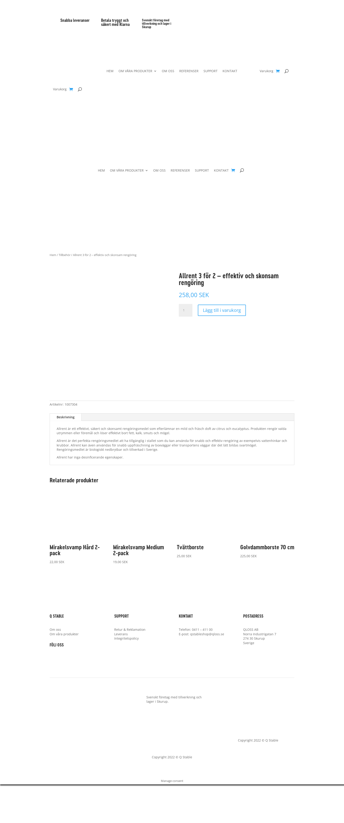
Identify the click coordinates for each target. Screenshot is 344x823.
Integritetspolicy (126, 677)
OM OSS (168, 71)
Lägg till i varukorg (222, 310)
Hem (53, 255)
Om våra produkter (64, 672)
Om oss (55, 668)
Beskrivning (66, 455)
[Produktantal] (185, 310)
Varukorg (60, 89)
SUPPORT (210, 71)
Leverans (121, 672)
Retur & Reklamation (129, 668)
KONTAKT (230, 71)
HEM (110, 71)
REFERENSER (189, 71)
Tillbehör (64, 255)
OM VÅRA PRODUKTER (135, 71)
